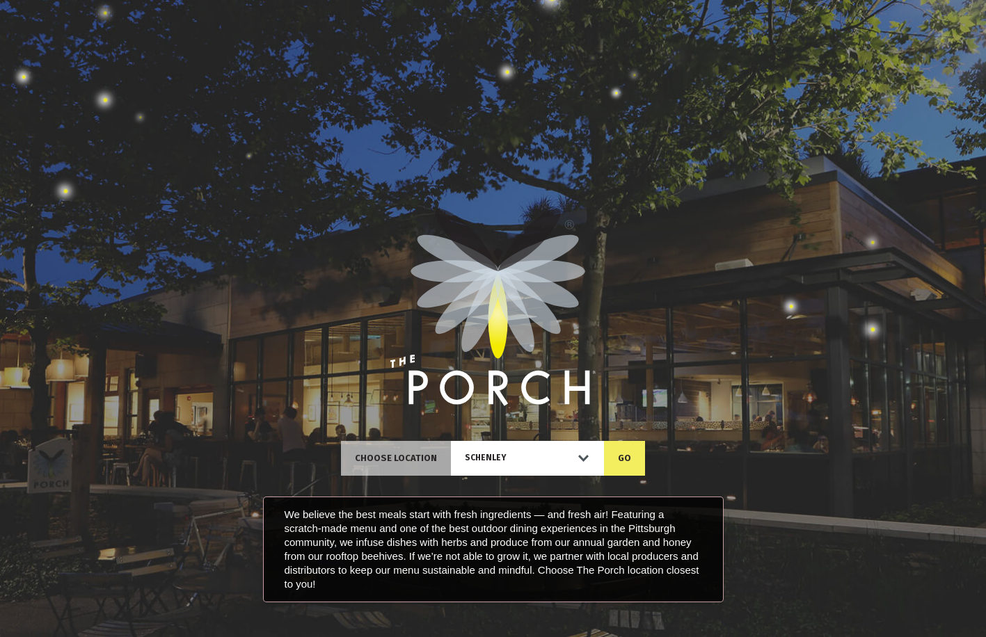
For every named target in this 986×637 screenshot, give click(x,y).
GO (624, 458)
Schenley (486, 457)
